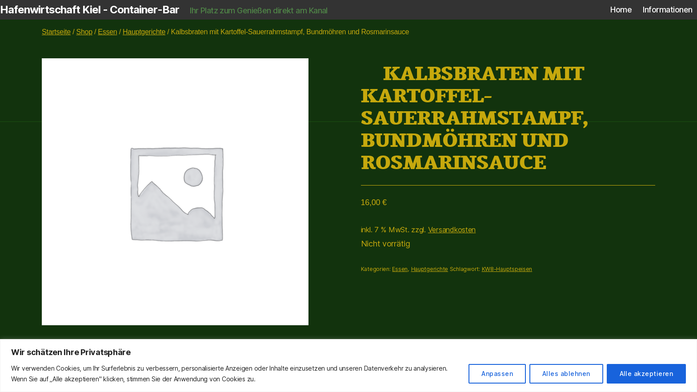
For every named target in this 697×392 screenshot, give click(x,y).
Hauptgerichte (144, 32)
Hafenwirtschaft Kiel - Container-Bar (89, 9)
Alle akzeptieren (646, 373)
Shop (84, 32)
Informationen (668, 9)
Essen (107, 32)
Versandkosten (452, 229)
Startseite (56, 32)
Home (621, 9)
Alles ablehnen (566, 373)
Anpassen (497, 373)
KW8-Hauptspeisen (507, 269)
